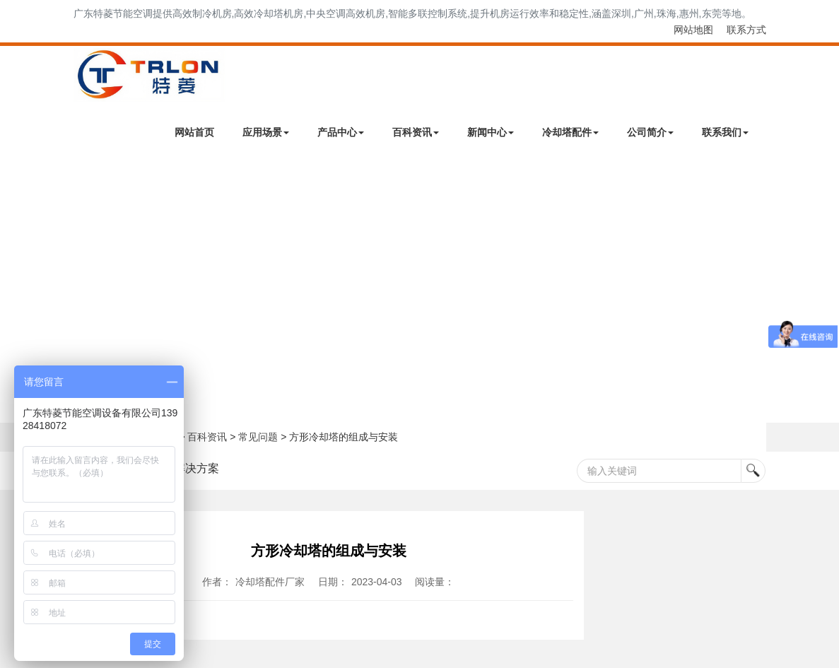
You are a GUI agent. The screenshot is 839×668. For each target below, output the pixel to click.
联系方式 (746, 29)
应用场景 (265, 132)
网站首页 (194, 132)
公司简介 (650, 132)
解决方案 (196, 468)
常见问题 (258, 437)
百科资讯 (415, 132)
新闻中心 (490, 132)
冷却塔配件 (570, 132)
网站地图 (693, 29)
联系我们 (725, 132)
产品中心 (340, 132)
